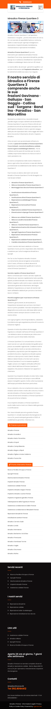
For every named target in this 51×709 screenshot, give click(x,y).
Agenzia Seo (37, 706)
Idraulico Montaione (15, 530)
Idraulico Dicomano (14, 550)
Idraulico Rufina (13, 554)
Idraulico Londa (13, 526)
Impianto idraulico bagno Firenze (19, 490)
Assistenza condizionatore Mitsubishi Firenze (23, 510)
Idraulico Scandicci (14, 434)
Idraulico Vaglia (13, 546)
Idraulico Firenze (13, 430)
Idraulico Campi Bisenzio (16, 446)
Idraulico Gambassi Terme (17, 542)
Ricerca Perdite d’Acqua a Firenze (19, 470)
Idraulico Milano (15, 639)
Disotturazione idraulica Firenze (19, 478)
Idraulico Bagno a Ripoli (16, 450)
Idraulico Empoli (13, 442)
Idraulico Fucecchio (14, 458)
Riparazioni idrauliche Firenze (18, 514)
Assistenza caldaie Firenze (17, 486)
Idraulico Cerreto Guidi (15, 522)
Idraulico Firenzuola (14, 538)
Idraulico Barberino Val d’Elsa (18, 534)
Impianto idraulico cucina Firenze (19, 494)
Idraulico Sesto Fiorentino (16, 438)
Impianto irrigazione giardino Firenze (20, 498)
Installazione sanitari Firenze (17, 518)
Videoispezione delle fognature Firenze (21, 502)
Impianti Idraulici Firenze (16, 482)
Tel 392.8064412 (17, 688)
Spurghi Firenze (13, 474)
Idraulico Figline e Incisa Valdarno (19, 454)
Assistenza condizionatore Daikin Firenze (22, 506)
